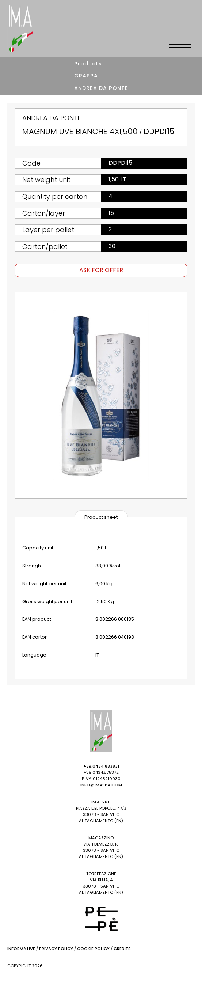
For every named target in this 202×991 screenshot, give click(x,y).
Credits (122, 949)
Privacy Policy (56, 949)
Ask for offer (101, 270)
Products (88, 63)
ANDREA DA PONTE (101, 88)
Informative (21, 949)
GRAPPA (86, 75)
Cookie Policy (93, 949)
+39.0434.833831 (101, 766)
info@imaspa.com (101, 785)
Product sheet (101, 517)
